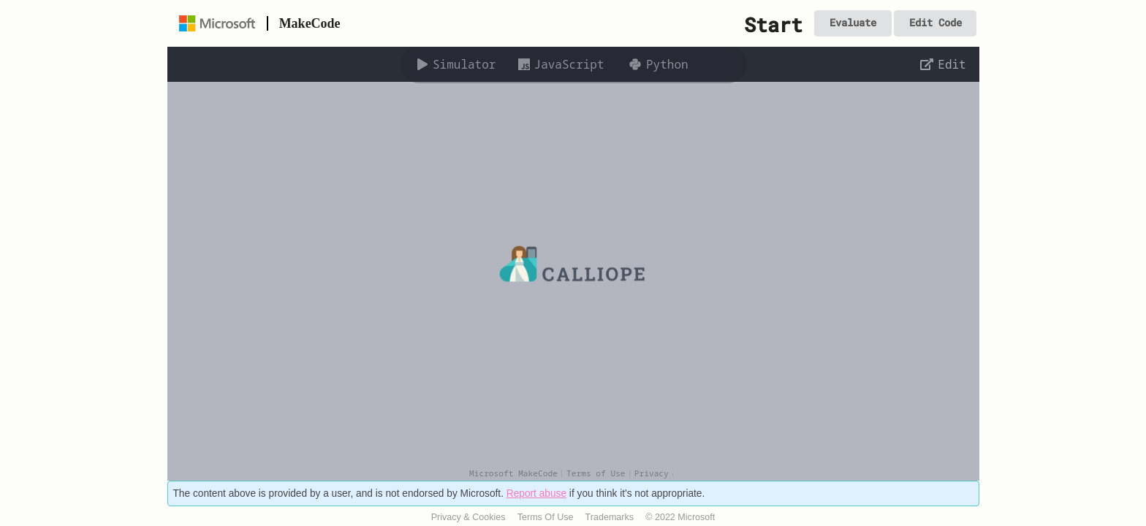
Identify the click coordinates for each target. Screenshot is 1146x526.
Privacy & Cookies (468, 517)
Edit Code (935, 22)
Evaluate (853, 22)
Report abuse (536, 493)
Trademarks (609, 517)
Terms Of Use (545, 517)
